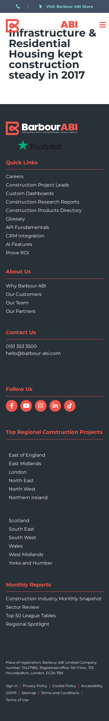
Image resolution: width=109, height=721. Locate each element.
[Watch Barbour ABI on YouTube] (26, 406)
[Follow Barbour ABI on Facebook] (11, 406)
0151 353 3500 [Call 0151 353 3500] (21, 346)
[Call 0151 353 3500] (19, 6)
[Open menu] (102, 24)
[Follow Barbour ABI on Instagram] (41, 406)
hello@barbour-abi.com (33, 353)
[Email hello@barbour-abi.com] (30, 6)
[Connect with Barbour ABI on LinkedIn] (55, 406)
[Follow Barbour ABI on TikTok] (70, 406)
